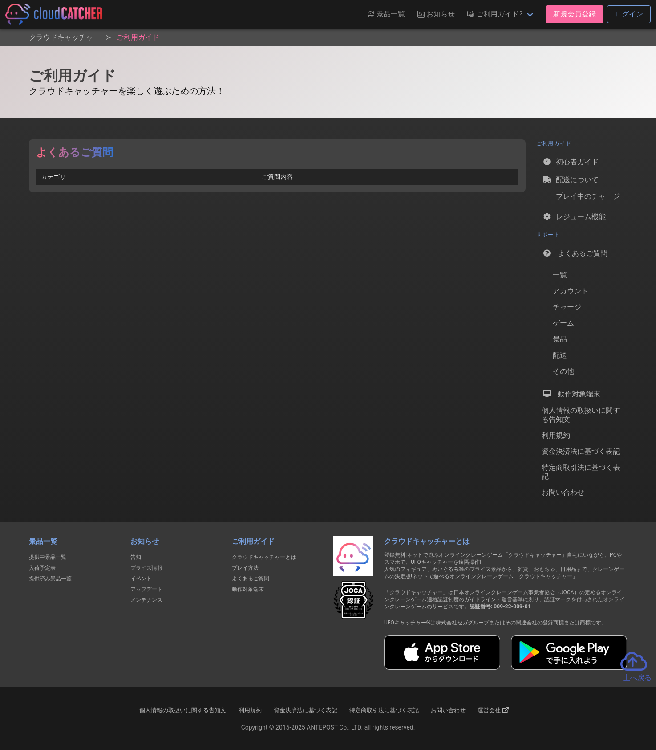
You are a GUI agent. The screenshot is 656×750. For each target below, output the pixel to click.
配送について (570, 179)
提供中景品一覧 (47, 557)
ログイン (629, 14)
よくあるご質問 (574, 253)
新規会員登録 (574, 14)
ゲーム (563, 323)
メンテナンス (146, 600)
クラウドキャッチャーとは (264, 557)
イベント (141, 578)
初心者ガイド (570, 161)
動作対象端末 (571, 393)
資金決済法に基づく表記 (581, 451)
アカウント (570, 291)
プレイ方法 (245, 568)
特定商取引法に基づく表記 (581, 472)
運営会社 (493, 710)
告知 (135, 557)
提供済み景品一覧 (50, 578)
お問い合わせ (563, 492)
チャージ (567, 307)
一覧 (560, 275)
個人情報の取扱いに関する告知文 (581, 415)
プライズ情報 (146, 568)
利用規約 (556, 435)
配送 (560, 355)
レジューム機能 (574, 216)
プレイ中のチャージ (581, 198)
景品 (560, 339)
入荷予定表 (42, 568)
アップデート (146, 589)
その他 (563, 371)
